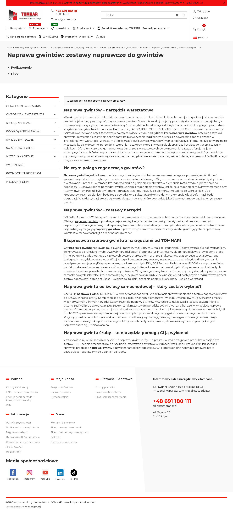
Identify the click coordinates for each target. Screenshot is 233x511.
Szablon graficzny (23, 507)
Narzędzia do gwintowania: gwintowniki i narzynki (124, 47)
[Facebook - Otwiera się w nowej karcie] (13, 475)
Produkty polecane (154, 28)
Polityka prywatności (18, 422)
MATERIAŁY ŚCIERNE (20, 156)
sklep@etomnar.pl (165, 405)
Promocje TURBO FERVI (79, 36)
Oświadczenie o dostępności (23, 442)
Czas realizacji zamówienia (110, 397)
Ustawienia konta (61, 392)
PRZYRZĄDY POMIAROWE (23, 131)
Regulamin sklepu (17, 432)
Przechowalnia (59, 397)
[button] (224, 2)
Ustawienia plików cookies (22, 437)
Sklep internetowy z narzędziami (70, 432)
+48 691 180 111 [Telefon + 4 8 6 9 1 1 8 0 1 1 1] (66, 11)
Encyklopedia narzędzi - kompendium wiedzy (20, 399)
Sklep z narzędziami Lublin (66, 427)
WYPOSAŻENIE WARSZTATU (25, 114)
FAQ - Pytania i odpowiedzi (22, 392)
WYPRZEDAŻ (50, 36)
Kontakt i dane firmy (63, 422)
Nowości (61, 28)
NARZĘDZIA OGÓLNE (20, 148)
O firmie (55, 437)
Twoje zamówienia (62, 387)
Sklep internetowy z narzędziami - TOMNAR (28, 47)
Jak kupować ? (14, 446)
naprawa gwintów (86, 221)
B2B (102, 36)
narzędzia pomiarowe (92, 259)
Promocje (39, 28)
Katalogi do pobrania (23, 36)
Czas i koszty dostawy (108, 392)
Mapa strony (13, 451)
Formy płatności (105, 387)
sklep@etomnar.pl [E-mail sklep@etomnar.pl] (65, 19)
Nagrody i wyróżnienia (64, 442)
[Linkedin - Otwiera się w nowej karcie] (60, 475)
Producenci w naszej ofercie (22, 427)
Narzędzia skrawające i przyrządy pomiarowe (74, 47)
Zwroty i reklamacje (17, 387)
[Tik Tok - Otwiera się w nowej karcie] (74, 475)
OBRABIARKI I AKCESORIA (23, 106)
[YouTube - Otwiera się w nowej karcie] (45, 475)
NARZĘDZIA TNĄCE (19, 122)
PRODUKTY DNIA (17, 181)
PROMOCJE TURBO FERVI (23, 173)
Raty (8, 405)
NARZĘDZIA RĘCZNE (20, 139)
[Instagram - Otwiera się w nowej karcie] (29, 475)
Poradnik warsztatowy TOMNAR (121, 28)
